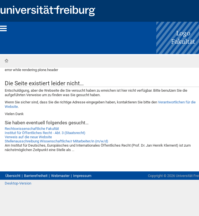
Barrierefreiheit (35, 176)
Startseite (6, 61)
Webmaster (60, 176)
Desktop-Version (18, 183)
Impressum (82, 176)
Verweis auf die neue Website (28, 137)
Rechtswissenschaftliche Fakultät (32, 129)
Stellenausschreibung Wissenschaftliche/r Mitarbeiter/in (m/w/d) (56, 141)
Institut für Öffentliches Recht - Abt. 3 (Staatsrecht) (45, 133)
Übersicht (12, 176)
